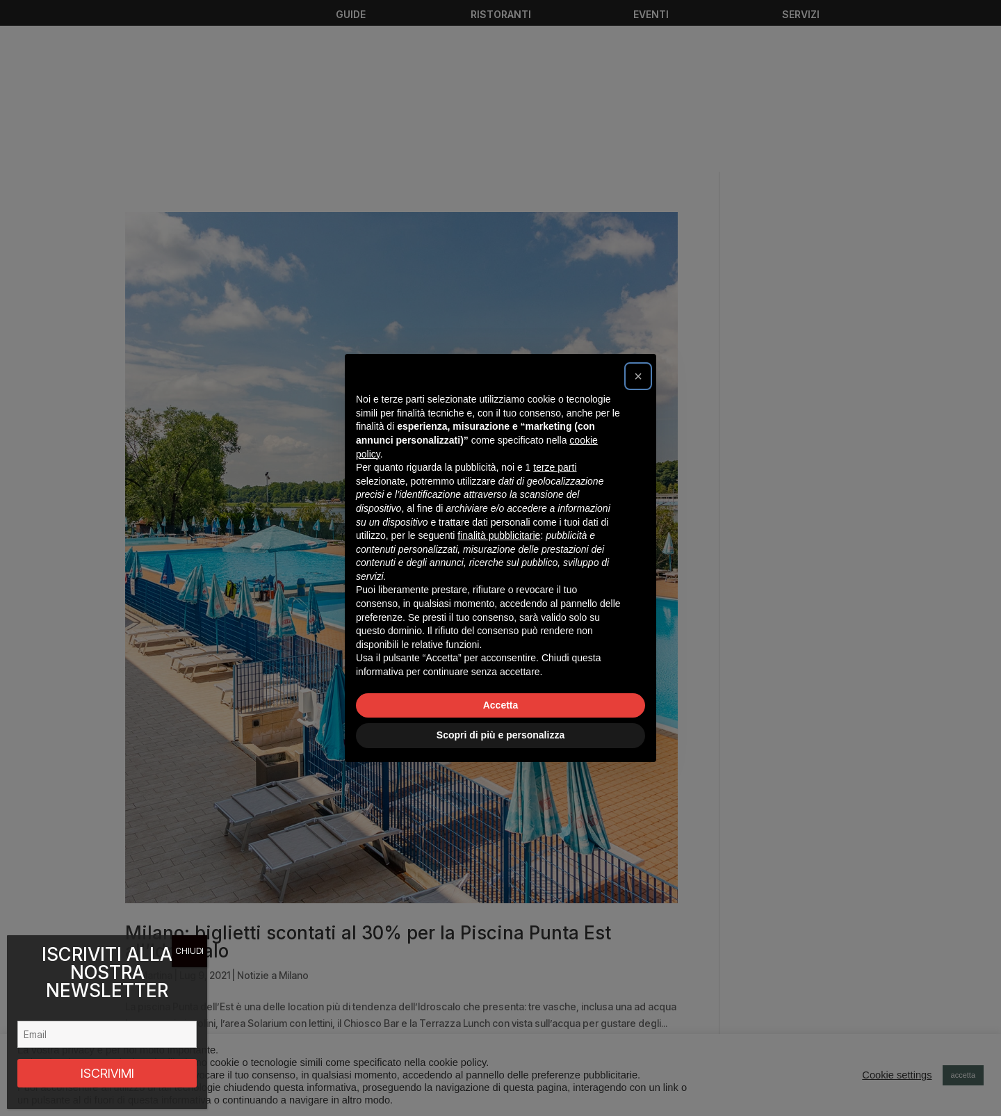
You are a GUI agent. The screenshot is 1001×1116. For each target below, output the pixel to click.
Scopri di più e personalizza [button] (500, 735)
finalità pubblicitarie (498, 535)
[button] (638, 376)
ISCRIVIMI (107, 1073)
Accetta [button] (501, 705)
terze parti (554, 467)
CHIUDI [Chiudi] (189, 951)
